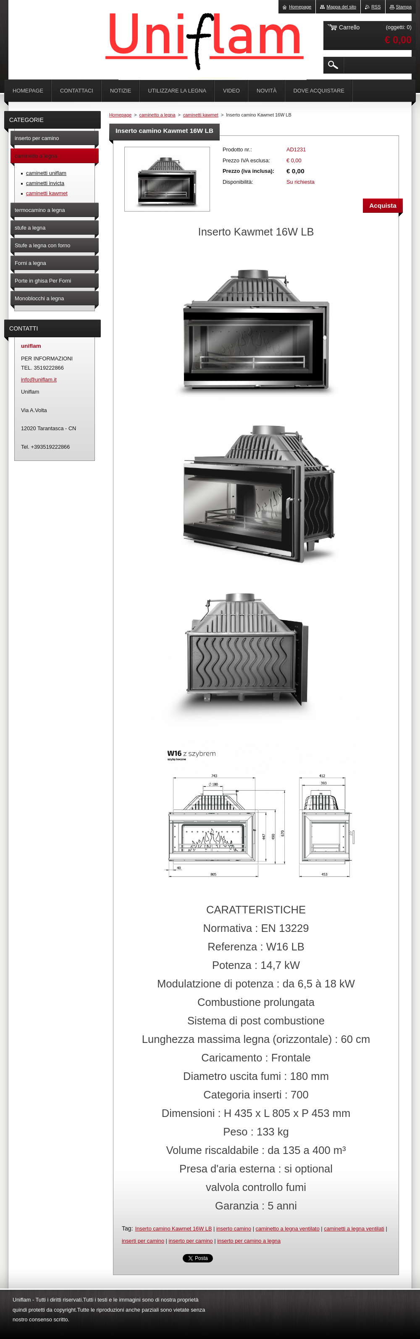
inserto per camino (190, 1241)
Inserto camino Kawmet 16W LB (173, 1228)
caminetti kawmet (200, 114)
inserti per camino (143, 1241)
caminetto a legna (157, 114)
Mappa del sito (341, 6)
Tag (126, 1228)
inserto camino (233, 1228)
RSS (376, 6)
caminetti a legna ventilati (354, 1228)
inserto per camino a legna (249, 1241)
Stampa (404, 6)
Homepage (120, 114)
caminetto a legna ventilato (288, 1228)
